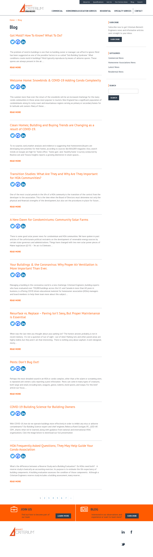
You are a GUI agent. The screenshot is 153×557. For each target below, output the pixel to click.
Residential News (115, 71)
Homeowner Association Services (81, 11)
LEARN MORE (63, 516)
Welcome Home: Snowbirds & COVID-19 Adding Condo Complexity (55, 80)
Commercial (57, 11)
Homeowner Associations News (122, 62)
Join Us (109, 2)
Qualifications (98, 2)
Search (140, 2)
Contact (139, 11)
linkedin (123, 531)
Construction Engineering (83, 534)
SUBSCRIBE (115, 39)
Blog (132, 2)
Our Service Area (121, 2)
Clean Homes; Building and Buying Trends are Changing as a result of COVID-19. (52, 127)
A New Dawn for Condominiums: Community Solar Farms (49, 219)
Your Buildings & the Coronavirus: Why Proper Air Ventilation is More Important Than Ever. (53, 266)
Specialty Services (122, 11)
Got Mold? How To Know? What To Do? (36, 35)
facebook (131, 531)
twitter (123, 544)
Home (12, 20)
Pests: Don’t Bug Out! (24, 362)
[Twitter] (12, 42)
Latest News (113, 67)
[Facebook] (18, 42)
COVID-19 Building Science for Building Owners (42, 407)
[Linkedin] (23, 42)
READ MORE (15, 67)
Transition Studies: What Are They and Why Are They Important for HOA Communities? (54, 176)
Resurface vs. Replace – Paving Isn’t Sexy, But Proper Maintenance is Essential (55, 315)
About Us (86, 2)
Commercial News (116, 58)
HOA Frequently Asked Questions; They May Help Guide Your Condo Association (51, 447)
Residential (105, 11)
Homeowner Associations (107, 534)
